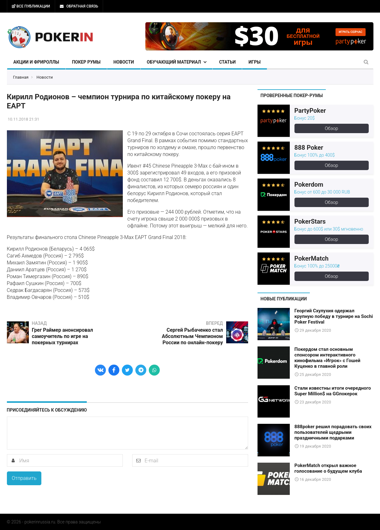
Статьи (227, 62)
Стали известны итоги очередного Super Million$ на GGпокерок (332, 391)
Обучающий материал (174, 62)
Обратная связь (79, 6)
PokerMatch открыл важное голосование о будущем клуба (328, 468)
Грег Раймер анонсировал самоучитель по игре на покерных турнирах (62, 336)
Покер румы (86, 62)
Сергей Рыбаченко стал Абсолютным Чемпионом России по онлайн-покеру (192, 336)
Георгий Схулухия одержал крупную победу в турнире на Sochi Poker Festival (333, 316)
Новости (123, 62)
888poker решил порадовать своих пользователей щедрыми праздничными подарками (333, 432)
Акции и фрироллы (36, 62)
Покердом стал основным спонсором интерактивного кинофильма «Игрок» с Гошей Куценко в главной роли (327, 357)
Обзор (331, 128)
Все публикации (31, 6)
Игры (254, 62)
